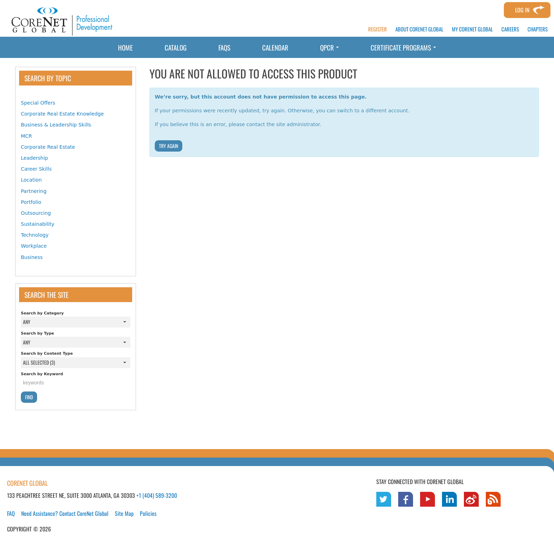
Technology (34, 235)
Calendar (275, 47)
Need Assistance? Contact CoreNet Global (64, 513)
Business (32, 257)
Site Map (124, 513)
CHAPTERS (538, 29)
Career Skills (36, 169)
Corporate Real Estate (48, 147)
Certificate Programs (403, 47)
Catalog (176, 47)
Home (125, 47)
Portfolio (31, 202)
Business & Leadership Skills (56, 125)
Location (31, 180)
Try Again (168, 145)
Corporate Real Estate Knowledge (62, 114)
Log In (522, 10)
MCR (26, 136)
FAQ (11, 513)
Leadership (34, 158)
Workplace (34, 246)
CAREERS (510, 29)
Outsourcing (36, 213)
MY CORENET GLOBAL (472, 29)
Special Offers (38, 103)
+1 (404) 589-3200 (156, 495)
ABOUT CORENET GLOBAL (419, 29)
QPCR (329, 47)
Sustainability (37, 224)
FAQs (224, 47)
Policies (148, 513)
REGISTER (377, 29)
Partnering (34, 191)
